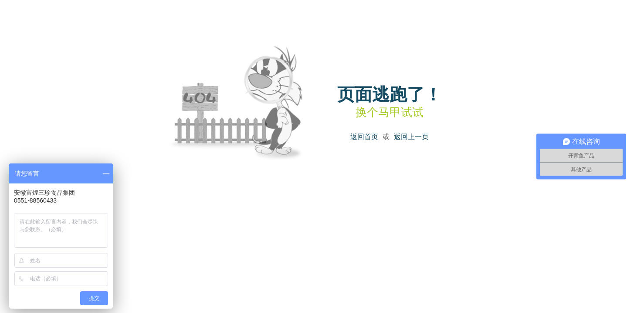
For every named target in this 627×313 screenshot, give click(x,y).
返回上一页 (411, 136)
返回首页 (364, 136)
